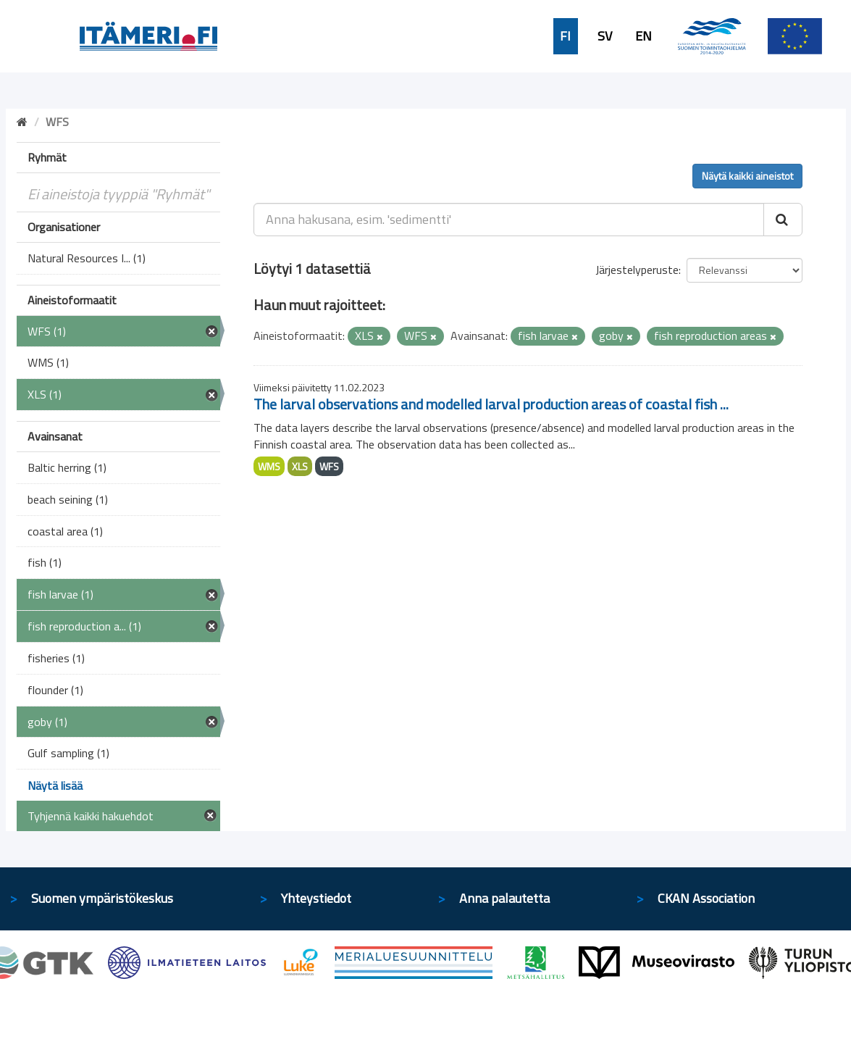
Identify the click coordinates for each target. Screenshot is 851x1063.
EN (643, 36)
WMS (269, 466)
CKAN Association (706, 898)
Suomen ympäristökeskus (102, 898)
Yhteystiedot (316, 898)
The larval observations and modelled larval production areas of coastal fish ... (491, 404)
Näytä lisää (55, 785)
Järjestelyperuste (637, 269)
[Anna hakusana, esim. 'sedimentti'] (508, 219)
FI (565, 36)
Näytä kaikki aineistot (747, 175)
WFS (329, 466)
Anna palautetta (504, 898)
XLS (300, 466)
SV (605, 36)
